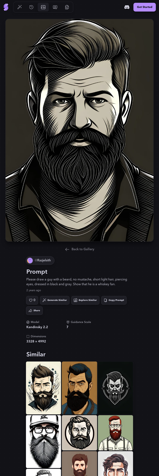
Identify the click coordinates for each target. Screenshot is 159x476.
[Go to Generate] (19, 7)
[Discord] (126, 7)
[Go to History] (31, 7)
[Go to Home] (6, 7)
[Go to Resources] (67, 7)
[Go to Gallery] (43, 7)
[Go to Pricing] (55, 7)
